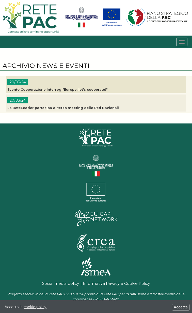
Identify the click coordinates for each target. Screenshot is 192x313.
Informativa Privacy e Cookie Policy (116, 283)
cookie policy (35, 307)
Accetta (181, 307)
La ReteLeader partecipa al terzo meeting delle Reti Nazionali (63, 108)
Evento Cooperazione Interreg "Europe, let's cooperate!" (57, 89)
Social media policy (60, 283)
